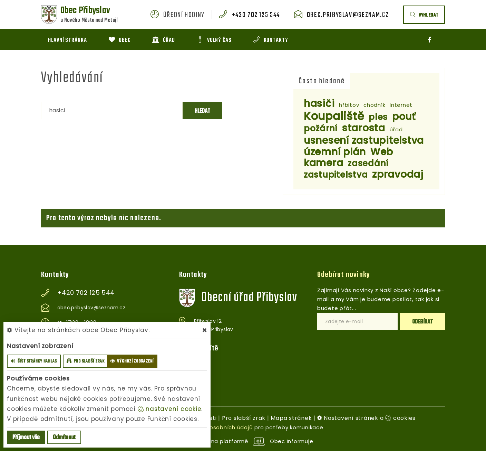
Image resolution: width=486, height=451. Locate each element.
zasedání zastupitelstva (346, 169)
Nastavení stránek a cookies (366, 418)
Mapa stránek (291, 418)
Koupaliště (334, 116)
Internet (401, 105)
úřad (396, 129)
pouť (404, 116)
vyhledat (424, 15)
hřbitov (349, 105)
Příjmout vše (26, 438)
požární (321, 128)
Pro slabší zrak (243, 418)
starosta (363, 128)
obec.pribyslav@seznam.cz (348, 15)
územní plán (335, 152)
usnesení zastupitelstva (364, 140)
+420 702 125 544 (256, 15)
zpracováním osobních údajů (212, 427)
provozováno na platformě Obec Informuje (243, 441)
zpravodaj (398, 174)
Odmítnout (64, 438)
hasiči (319, 103)
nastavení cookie (170, 409)
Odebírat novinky (343, 275)
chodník (374, 105)
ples (378, 117)
